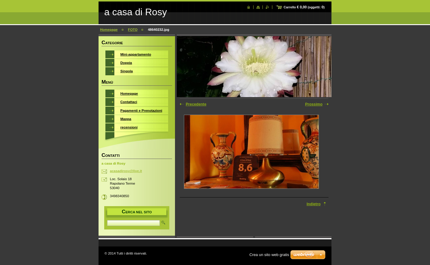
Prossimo (313, 104)
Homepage (109, 29)
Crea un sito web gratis (269, 254)
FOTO (133, 29)
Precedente (196, 104)
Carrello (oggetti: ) (304, 7)
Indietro (314, 204)
